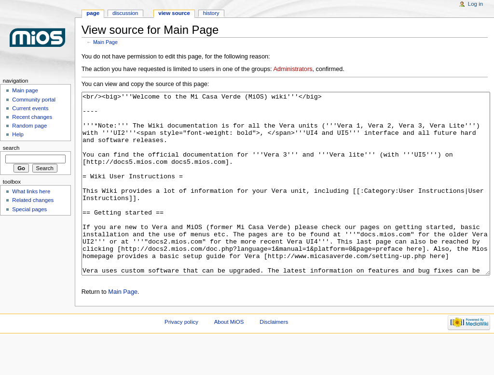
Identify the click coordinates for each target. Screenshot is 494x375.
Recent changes (32, 117)
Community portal (33, 99)
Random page (29, 126)
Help (18, 134)
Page (92, 13)
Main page (25, 90)
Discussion (125, 13)
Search (11, 148)
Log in (475, 4)
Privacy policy (181, 358)
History (211, 13)
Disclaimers (274, 358)
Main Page (105, 42)
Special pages (29, 209)
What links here (31, 191)
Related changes (33, 200)
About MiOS (229, 358)
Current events (30, 108)
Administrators (292, 69)
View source (174, 13)
